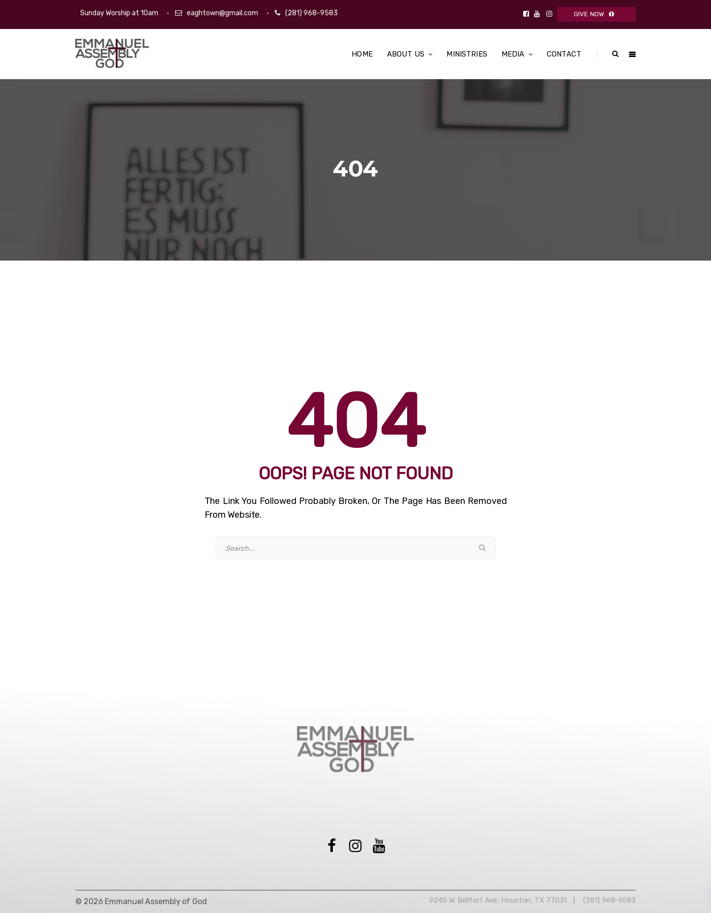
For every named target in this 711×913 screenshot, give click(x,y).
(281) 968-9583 (311, 13)
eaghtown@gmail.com (222, 13)
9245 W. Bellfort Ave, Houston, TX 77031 (497, 900)
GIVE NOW (597, 14)
